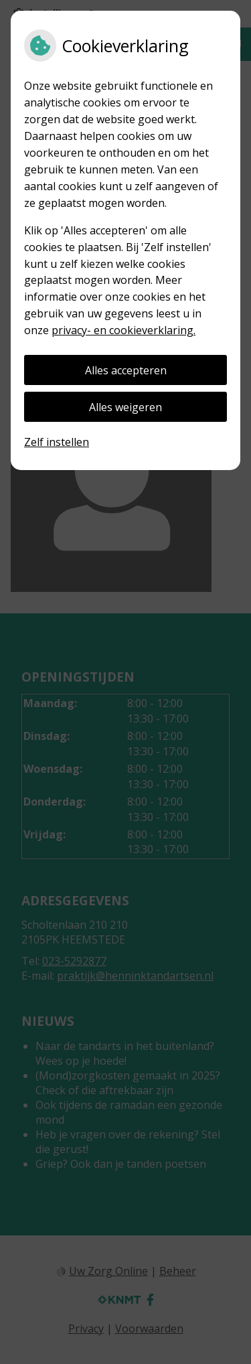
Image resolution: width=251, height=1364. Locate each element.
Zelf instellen (56, 442)
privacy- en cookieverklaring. (123, 330)
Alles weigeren (125, 407)
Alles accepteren (126, 370)
